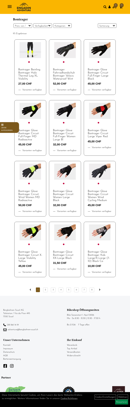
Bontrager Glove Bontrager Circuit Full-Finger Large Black (98, 74)
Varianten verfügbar (32, 90)
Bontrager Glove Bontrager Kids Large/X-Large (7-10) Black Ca (99, 256)
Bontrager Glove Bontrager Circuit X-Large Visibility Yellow (30, 256)
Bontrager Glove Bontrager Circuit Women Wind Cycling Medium (98, 196)
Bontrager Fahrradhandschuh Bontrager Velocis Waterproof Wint (64, 74)
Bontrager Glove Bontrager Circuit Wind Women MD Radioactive (29, 196)
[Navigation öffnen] (9, 7)
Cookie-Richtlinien (69, 398)
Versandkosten (73, 352)
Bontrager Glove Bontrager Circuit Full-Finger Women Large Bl (64, 135)
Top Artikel (72, 349)
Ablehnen (122, 397)
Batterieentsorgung (12, 359)
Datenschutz (9, 352)
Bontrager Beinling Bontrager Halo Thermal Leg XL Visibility (29, 74)
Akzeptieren (121, 402)
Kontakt (7, 345)
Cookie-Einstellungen (105, 397)
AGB (5, 356)
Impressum (8, 349)
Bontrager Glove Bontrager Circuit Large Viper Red (98, 133)
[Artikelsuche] (105, 7)
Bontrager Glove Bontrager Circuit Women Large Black (63, 196)
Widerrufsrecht (74, 356)
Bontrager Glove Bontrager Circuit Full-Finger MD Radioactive (28, 135)
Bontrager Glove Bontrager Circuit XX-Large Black (63, 254)
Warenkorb (72, 345)
